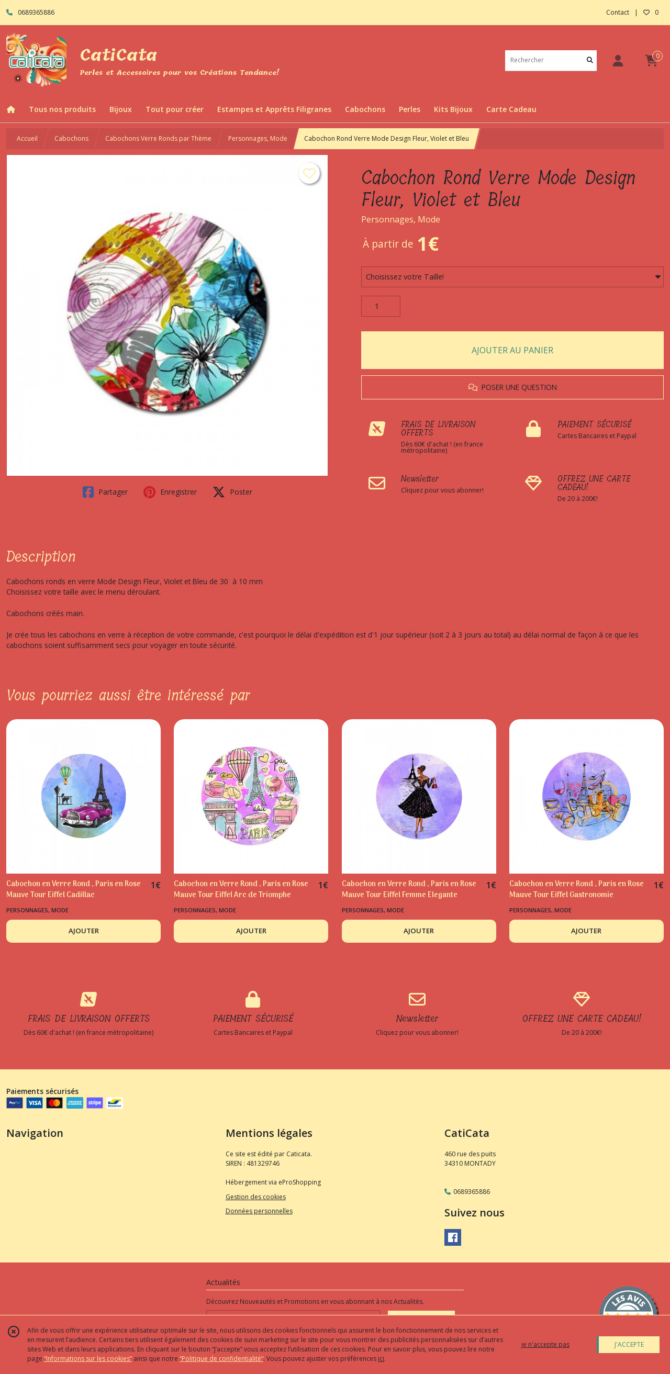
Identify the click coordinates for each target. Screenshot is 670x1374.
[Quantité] (380, 306)
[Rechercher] (590, 60)
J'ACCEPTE (629, 1344)
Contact (617, 12)
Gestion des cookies (256, 1196)
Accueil (27, 138)
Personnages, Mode (257, 138)
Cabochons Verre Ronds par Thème (158, 138)
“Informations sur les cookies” (88, 1358)
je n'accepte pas (545, 1344)
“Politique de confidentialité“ (221, 1358)
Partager (105, 492)
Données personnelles (259, 1211)
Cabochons (71, 138)
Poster (232, 492)
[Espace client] (617, 60)
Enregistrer (170, 492)
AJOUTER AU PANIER (512, 350)
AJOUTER (84, 930)
